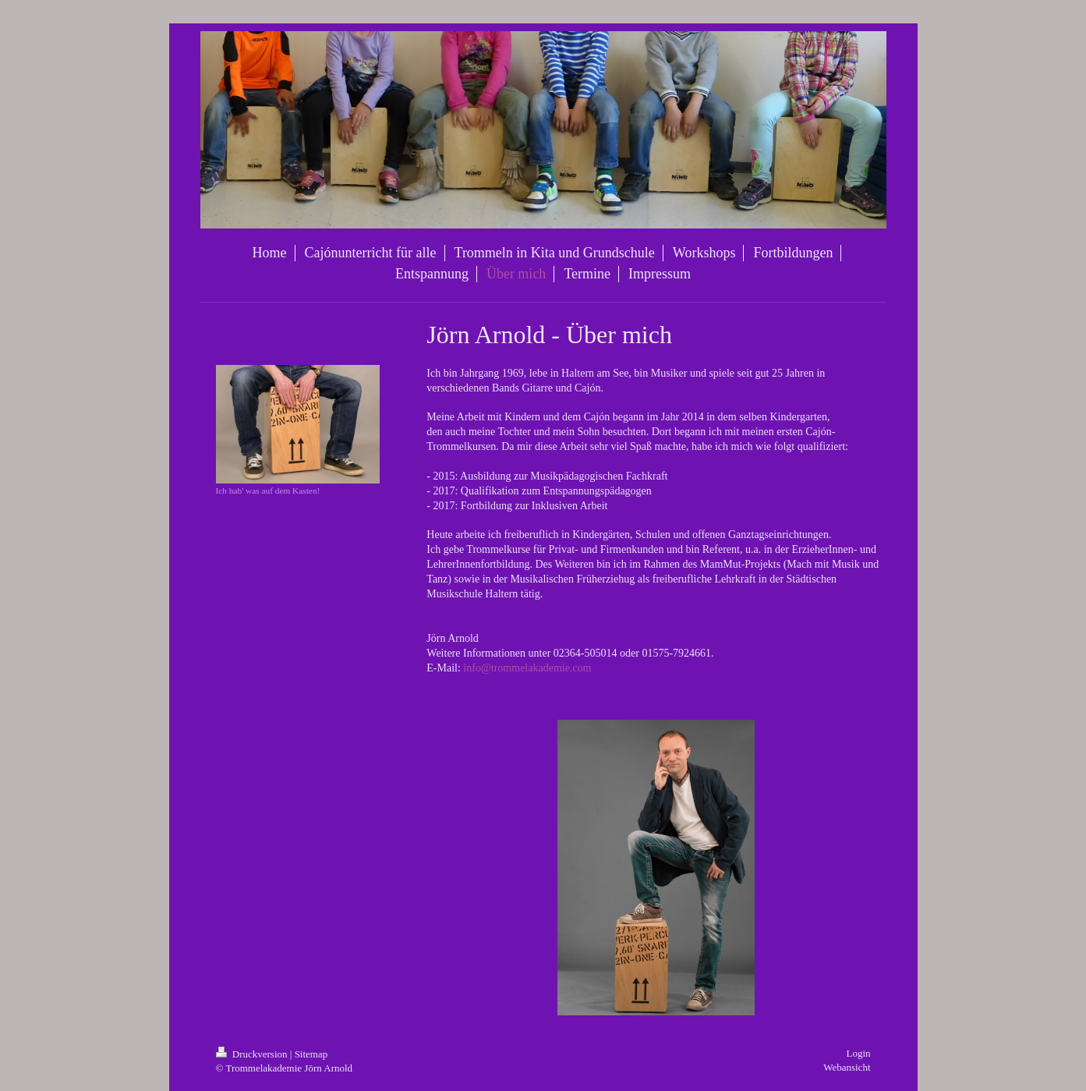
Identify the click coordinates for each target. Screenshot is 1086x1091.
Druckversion (253, 1054)
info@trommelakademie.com (527, 668)
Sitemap (311, 1054)
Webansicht (846, 1067)
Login (858, 1053)
